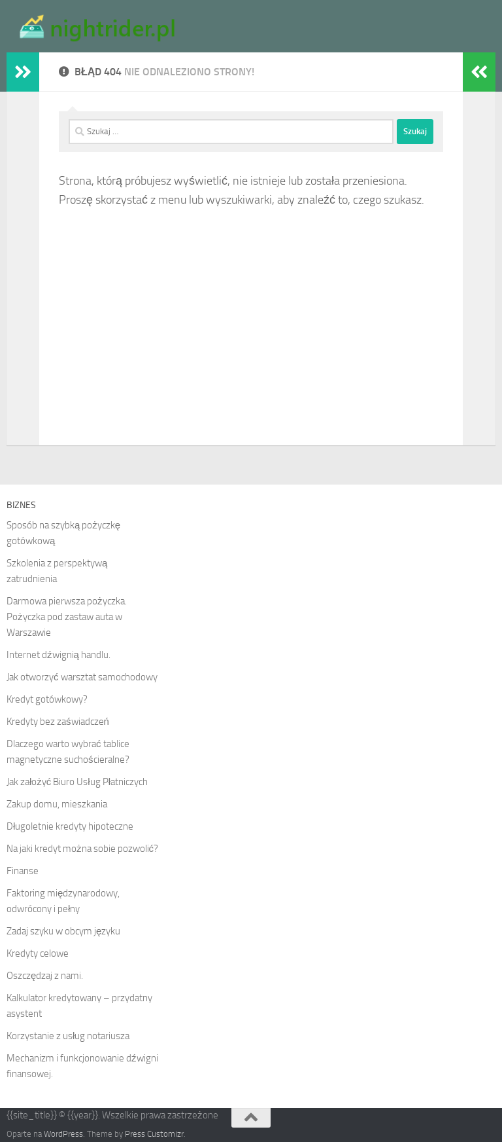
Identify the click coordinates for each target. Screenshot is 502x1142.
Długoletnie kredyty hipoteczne (70, 826)
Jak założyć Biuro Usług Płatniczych (77, 782)
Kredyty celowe (38, 953)
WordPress (63, 1134)
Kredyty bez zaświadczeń (58, 722)
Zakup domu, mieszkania (57, 804)
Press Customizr (154, 1134)
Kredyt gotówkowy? (47, 699)
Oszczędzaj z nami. (45, 976)
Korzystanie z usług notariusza (68, 1036)
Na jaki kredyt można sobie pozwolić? (82, 849)
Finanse (23, 871)
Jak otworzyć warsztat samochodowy (82, 677)
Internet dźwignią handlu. (58, 655)
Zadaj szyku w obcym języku (63, 931)
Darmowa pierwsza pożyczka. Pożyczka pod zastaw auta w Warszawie (67, 616)
